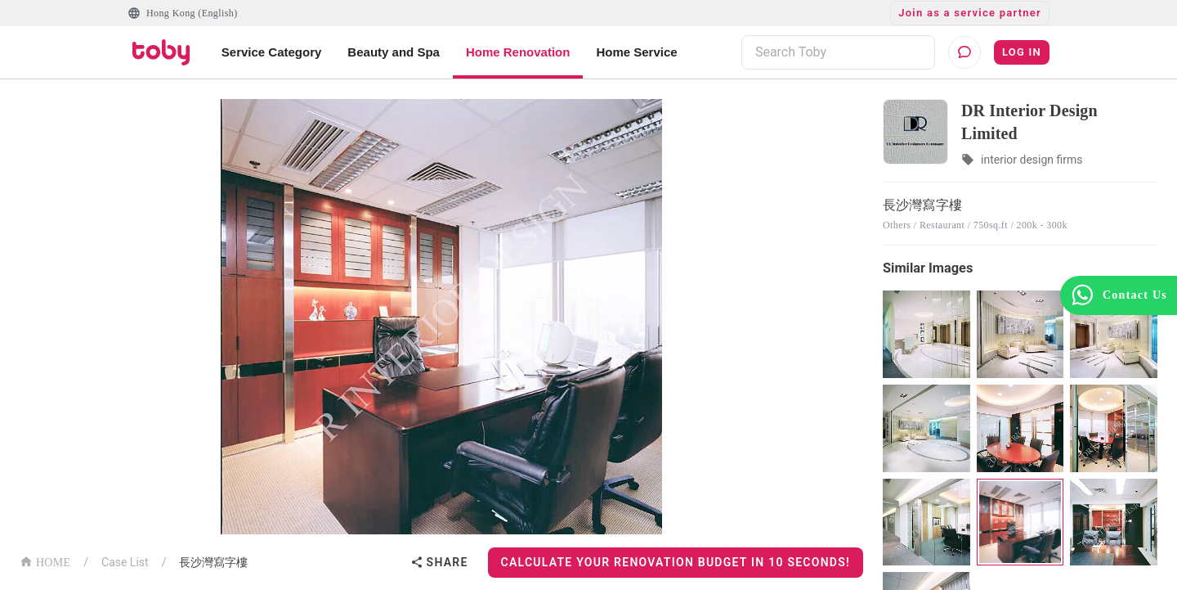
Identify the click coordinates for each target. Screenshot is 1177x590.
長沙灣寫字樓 (213, 562)
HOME (45, 561)
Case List (125, 562)
